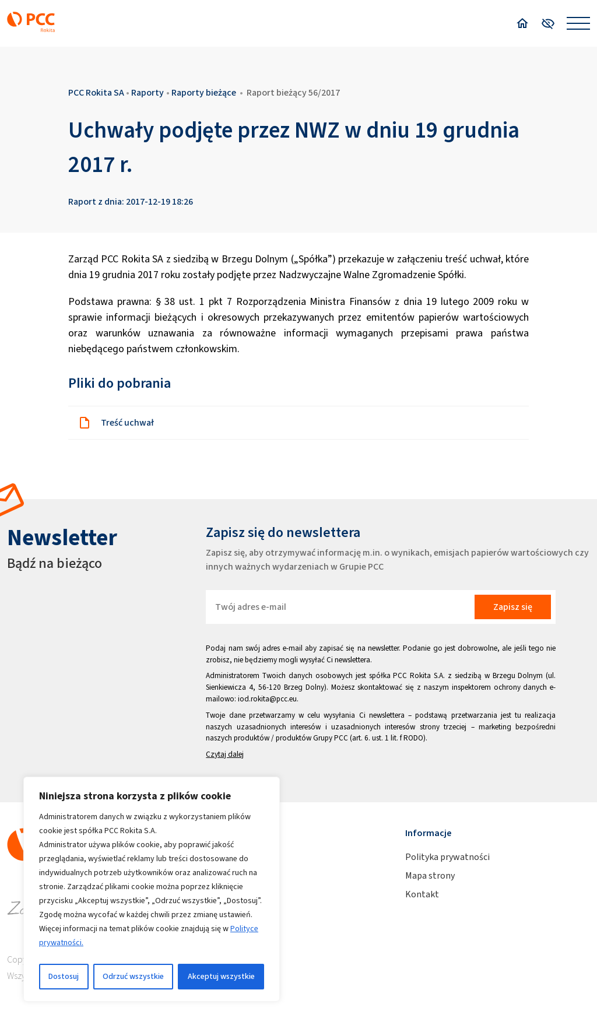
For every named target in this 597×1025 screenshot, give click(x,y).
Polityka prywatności (447, 857)
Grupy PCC (330, 738)
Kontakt (422, 894)
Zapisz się (512, 607)
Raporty (147, 92)
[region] (151, 889)
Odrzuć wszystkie (133, 976)
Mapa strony (430, 875)
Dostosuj (63, 976)
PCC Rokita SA (96, 92)
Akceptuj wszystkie (221, 976)
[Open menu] (578, 23)
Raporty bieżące (203, 92)
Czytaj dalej (225, 754)
